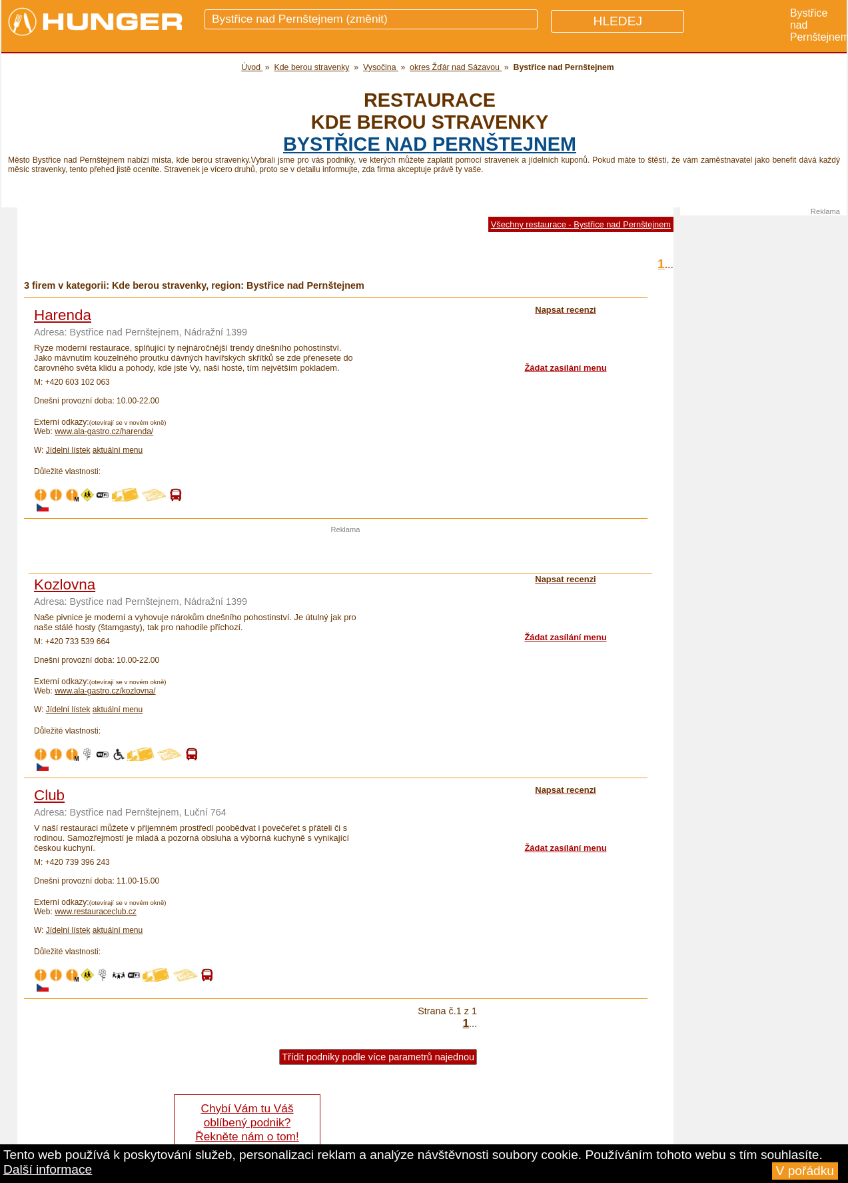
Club (49, 795)
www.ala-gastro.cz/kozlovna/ (105, 691)
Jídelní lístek (68, 450)
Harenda (62, 315)
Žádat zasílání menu (565, 368)
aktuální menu (118, 450)
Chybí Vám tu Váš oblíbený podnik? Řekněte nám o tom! (246, 1122)
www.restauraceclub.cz (96, 911)
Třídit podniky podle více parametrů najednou (378, 1057)
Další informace (47, 1169)
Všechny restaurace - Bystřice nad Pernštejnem (581, 224)
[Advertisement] (346, 553)
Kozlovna (64, 584)
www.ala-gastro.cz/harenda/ (104, 431)
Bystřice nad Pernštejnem (429, 144)
